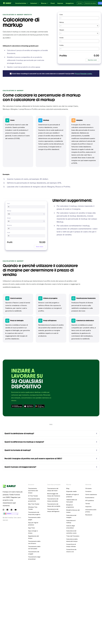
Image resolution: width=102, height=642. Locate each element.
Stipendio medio (71, 491)
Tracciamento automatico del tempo (33, 491)
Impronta (88, 506)
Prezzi (53, 3)
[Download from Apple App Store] (29, 406)
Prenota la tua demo (90, 3)
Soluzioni (34, 3)
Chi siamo (88, 488)
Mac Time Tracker (33, 504)
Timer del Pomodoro (72, 536)
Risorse (44, 3)
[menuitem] (35, 490)
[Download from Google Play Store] (40, 406)
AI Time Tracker (33, 496)
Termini (87, 503)
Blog (67, 488)
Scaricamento (89, 497)
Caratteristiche (21, 3)
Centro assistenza (91, 494)
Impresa (60, 3)
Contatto (88, 491)
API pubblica (89, 500)
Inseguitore (70, 3)
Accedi (80, 3)
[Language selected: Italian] (13, 514)
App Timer (31, 528)
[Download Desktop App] (17, 406)
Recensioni (88, 515)
